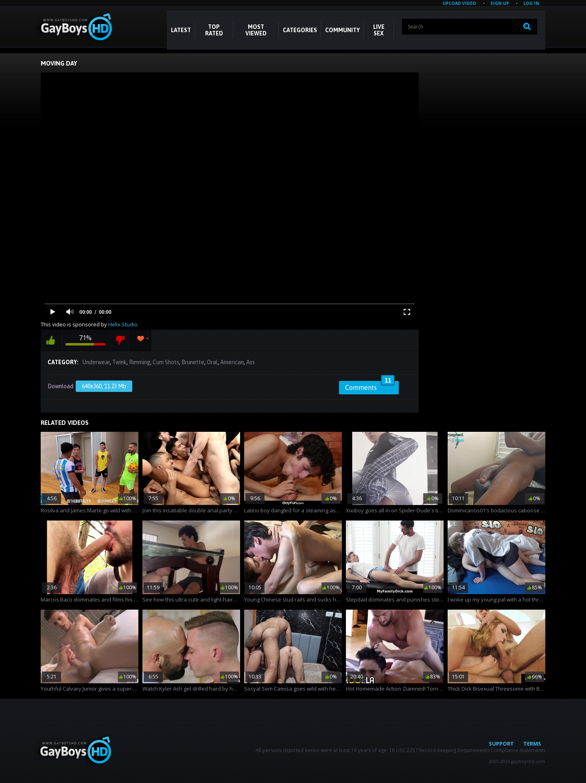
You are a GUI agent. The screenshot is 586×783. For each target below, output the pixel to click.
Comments (370, 386)
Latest (181, 30)
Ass (250, 362)
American (232, 362)
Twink (119, 362)
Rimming (139, 362)
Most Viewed (256, 30)
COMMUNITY (342, 30)
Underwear (96, 362)
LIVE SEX (379, 30)
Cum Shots (166, 362)
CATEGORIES (300, 30)
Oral (212, 362)
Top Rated (214, 30)
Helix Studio (123, 324)
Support (501, 743)
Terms (532, 743)
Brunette (192, 362)
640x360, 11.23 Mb (104, 386)
